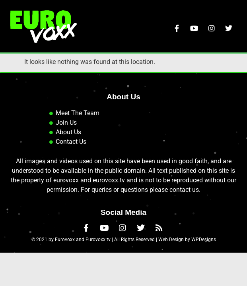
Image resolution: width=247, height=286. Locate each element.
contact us (184, 222)
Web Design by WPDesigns (187, 272)
